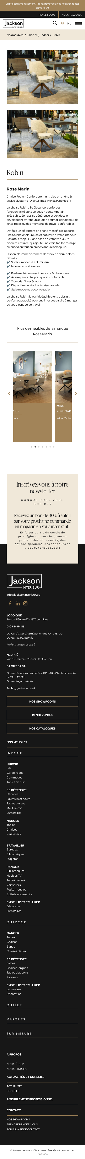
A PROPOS (14, 1054)
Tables (67, 418)
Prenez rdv (43, 3)
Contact (14, 1110)
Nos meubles (17, 742)
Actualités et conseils (25, 1077)
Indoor (45, 35)
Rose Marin (18, 189)
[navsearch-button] (55, 24)
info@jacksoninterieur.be (23, 594)
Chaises (32, 35)
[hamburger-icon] (78, 23)
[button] (9, 393)
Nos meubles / (16, 35)
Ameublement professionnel (30, 1099)
